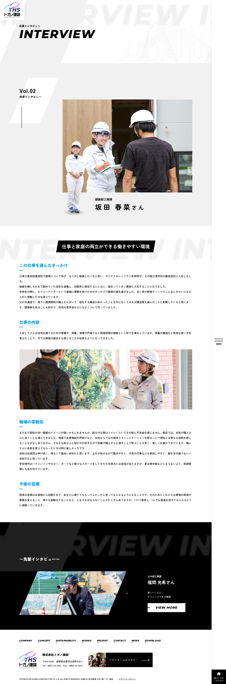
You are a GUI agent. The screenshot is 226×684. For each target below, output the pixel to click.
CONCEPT (44, 640)
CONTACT (120, 640)
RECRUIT (102, 640)
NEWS (135, 640)
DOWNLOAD (153, 640)
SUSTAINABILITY (66, 640)
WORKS (86, 640)
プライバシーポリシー (127, 679)
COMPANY (25, 640)
